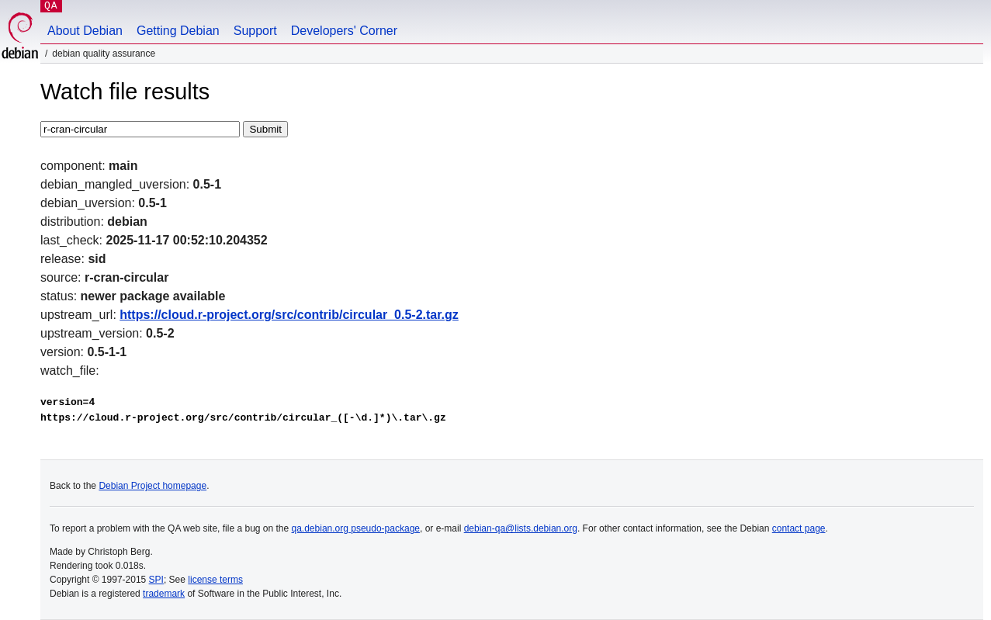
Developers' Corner (344, 30)
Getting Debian (178, 30)
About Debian (85, 30)
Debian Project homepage (152, 485)
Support (255, 30)
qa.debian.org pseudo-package (356, 528)
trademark (164, 593)
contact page (799, 528)
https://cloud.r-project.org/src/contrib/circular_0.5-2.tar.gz (289, 314)
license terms (215, 579)
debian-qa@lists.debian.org (520, 528)
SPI (156, 579)
